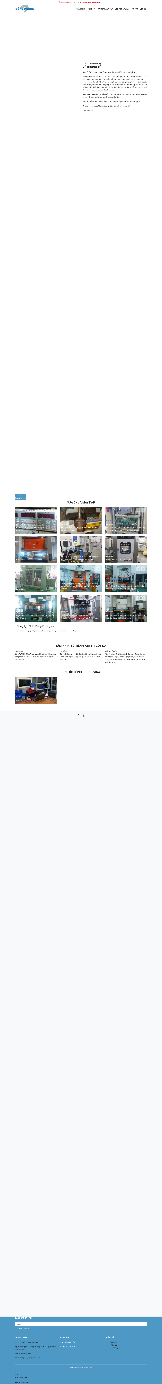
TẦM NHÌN (19, 651)
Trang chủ (80, 9)
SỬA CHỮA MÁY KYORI (25, 585)
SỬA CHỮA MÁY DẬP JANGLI (73, 576)
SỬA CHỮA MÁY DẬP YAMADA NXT (75, 608)
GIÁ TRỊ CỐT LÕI (111, 651)
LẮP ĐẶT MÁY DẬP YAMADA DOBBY (121, 552)
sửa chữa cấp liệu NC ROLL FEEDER (30, 518)
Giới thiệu (91, 9)
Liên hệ (143, 9)
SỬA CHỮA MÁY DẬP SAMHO (118, 608)
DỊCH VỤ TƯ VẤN (23, 697)
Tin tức (135, 9)
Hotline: (67, 2)
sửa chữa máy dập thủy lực (72, 550)
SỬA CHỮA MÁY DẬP (105, 9)
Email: (89, 2)
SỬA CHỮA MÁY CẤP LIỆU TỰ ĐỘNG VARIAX (79, 520)
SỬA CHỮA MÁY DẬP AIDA (27, 608)
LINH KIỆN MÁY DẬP (122, 9)
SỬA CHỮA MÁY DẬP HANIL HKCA (120, 579)
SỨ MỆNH (63, 651)
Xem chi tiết (88, 111)
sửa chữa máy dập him (25, 556)
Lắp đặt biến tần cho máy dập (118, 520)
